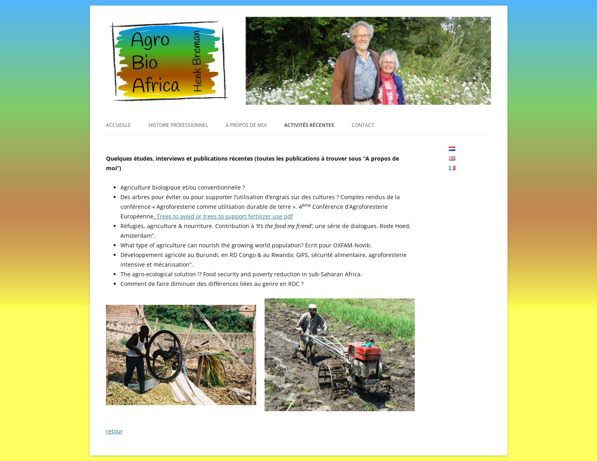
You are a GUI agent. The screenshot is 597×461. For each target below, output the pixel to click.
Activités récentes (309, 125)
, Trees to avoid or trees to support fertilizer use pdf (223, 216)
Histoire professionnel (178, 125)
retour (114, 431)
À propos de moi (246, 125)
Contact (363, 125)
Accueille (118, 125)
